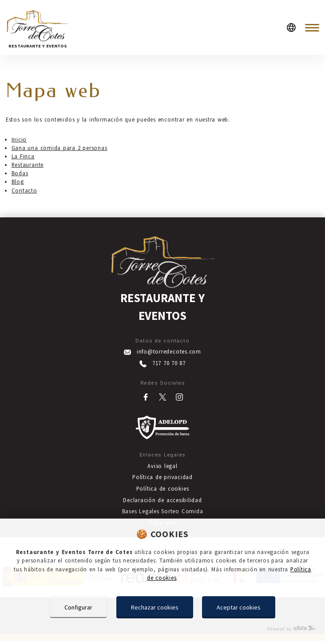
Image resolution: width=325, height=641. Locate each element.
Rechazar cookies (154, 607)
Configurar (78, 607)
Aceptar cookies (239, 607)
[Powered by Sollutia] (162, 628)
